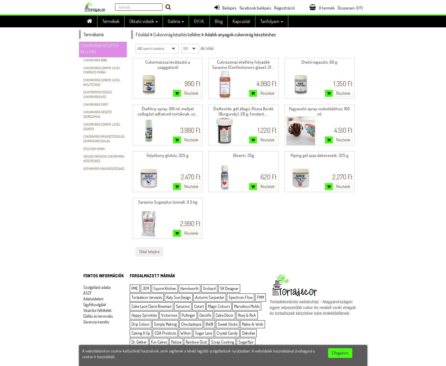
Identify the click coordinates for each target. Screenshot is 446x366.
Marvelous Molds (246, 306)
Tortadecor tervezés (146, 297)
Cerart (199, 306)
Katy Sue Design (178, 297)
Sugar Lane (203, 333)
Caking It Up (140, 333)
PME (134, 288)
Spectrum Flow (241, 297)
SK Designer (229, 288)
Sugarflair (246, 342)
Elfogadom (340, 352)
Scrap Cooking (222, 342)
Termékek (110, 21)
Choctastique (191, 324)
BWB (209, 324)
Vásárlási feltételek (97, 310)
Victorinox (169, 315)
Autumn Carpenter (209, 297)
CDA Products (165, 333)
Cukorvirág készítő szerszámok (97, 114)
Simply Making (165, 324)
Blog (219, 21)
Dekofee (248, 333)
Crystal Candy (227, 333)
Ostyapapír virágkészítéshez (104, 169)
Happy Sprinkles (144, 315)
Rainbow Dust (196, 342)
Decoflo (205, 315)
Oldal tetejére (149, 251)
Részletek (191, 93)
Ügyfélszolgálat (94, 304)
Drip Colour (140, 324)
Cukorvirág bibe (95, 60)
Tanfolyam (271, 21)
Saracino (183, 306)
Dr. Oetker (139, 342)
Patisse (176, 342)
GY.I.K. (199, 21)
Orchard (209, 288)
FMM (260, 297)
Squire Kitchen (164, 288)
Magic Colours (219, 306)
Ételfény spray (94, 149)
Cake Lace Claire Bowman (151, 306)
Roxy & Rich (247, 315)
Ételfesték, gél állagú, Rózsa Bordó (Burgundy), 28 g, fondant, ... (243, 111)
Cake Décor (225, 315)
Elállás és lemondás (98, 316)
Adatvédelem (93, 298)
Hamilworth (189, 288)
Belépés (225, 8)
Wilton (185, 333)
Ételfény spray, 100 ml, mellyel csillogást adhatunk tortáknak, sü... (168, 111)
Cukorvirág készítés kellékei (176, 34)
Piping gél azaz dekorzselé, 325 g (320, 155)
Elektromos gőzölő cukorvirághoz (97, 94)
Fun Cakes (159, 342)
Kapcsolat (241, 21)
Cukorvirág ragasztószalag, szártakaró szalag (104, 138)
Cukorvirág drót (95, 105)
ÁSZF (87, 293)
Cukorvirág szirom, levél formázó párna (101, 70)
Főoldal (142, 34)
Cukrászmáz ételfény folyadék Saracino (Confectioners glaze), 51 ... (243, 64)
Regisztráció (284, 8)
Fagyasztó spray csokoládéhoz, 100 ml (319, 111)
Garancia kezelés (96, 321)
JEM (145, 288)
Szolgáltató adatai (97, 287)
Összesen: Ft (350, 8)
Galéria (176, 21)
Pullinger (188, 315)
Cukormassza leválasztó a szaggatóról (167, 64)
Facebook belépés (255, 8)
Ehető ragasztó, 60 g (319, 62)
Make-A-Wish (252, 324)
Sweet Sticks (228, 324)
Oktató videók (143, 21)
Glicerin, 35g (243, 155)
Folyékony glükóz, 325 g (168, 155)
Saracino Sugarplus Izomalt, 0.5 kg (167, 202)
